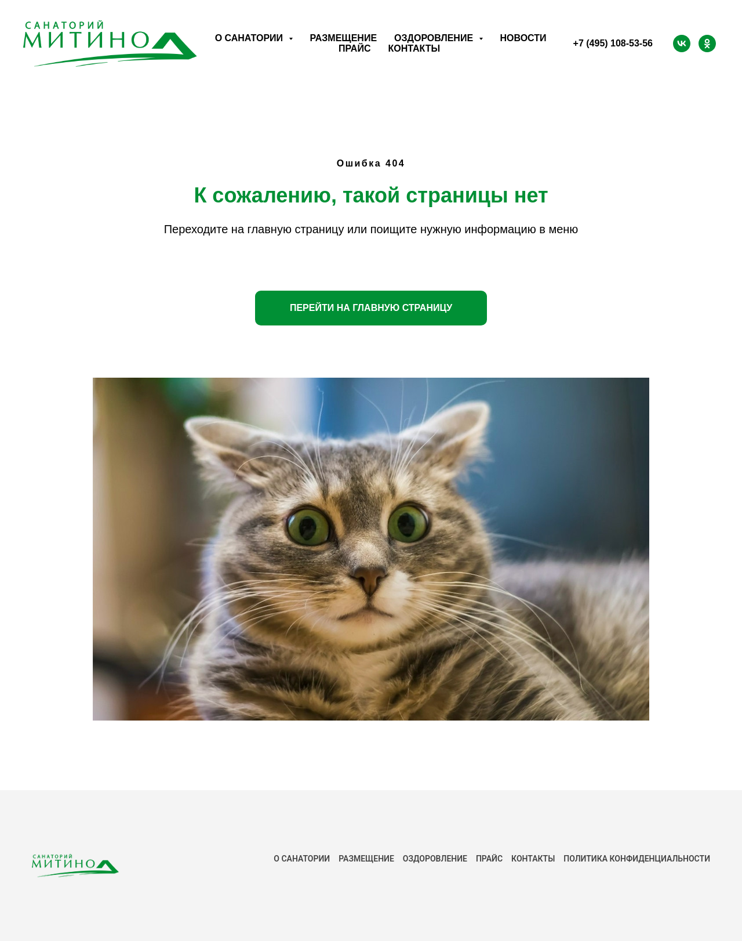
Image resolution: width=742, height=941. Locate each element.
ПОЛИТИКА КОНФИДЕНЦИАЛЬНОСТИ (636, 858)
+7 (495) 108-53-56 (613, 43)
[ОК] (707, 43)
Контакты (414, 48)
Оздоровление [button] (434, 38)
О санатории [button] (250, 38)
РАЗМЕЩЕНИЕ (366, 858)
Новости (523, 38)
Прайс (354, 48)
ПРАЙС (489, 858)
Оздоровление (435, 858)
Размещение (343, 38)
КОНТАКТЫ (533, 858)
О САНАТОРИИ (302, 858)
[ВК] (681, 43)
